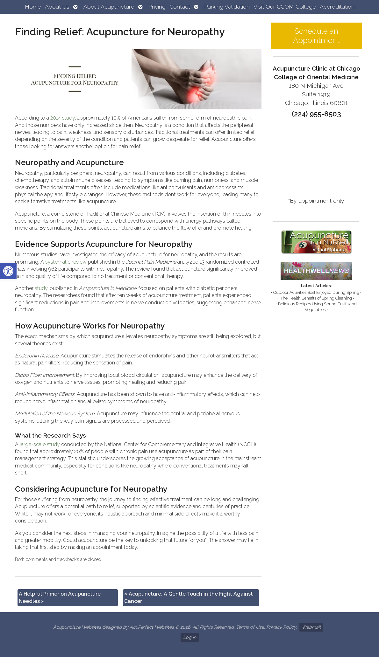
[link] (8, 271)
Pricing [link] (157, 6)
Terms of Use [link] (250, 627)
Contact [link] (179, 6)
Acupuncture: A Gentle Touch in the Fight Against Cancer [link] (188, 597)
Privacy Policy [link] (281, 627)
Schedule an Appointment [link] (316, 35)
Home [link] (33, 6)
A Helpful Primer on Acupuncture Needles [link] (60, 597)
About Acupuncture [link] (108, 6)
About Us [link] (57, 6)
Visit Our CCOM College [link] (285, 6)
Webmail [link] (311, 627)
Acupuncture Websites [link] (77, 627)
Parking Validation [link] (227, 6)
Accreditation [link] (337, 6)
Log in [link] (189, 637)
